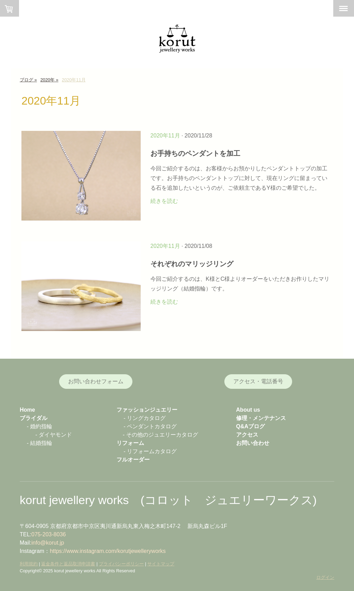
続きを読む (164, 201)
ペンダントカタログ (152, 426)
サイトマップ (160, 563)
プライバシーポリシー (121, 563)
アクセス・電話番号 (258, 381)
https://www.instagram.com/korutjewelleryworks (108, 551)
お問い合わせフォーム (95, 381)
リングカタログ (146, 418)
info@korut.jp (47, 543)
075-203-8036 (48, 534)
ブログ (256, 426)
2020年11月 (165, 135)
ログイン (325, 577)
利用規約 (29, 563)
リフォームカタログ (152, 451)
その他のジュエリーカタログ (162, 435)
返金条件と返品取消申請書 (68, 563)
